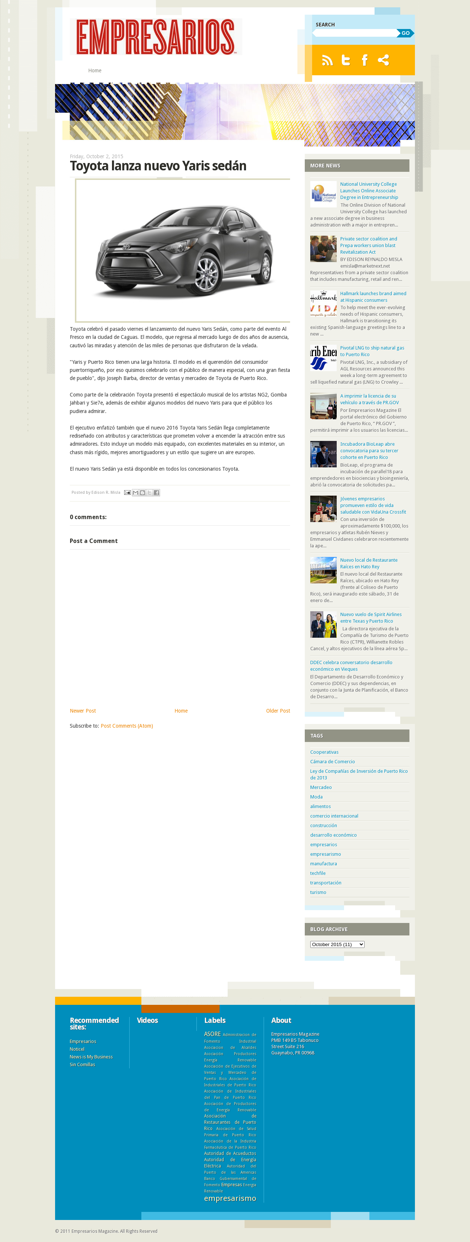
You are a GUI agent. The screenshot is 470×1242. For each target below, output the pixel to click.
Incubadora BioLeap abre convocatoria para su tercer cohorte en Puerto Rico (369, 450)
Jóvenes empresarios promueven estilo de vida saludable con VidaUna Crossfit (373, 505)
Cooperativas (324, 752)
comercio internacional (334, 816)
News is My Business (91, 1057)
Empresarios (83, 1041)
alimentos (320, 806)
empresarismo (325, 854)
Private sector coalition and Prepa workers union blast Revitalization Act (368, 245)
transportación (325, 883)
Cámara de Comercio (332, 761)
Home (94, 70)
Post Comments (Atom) (127, 726)
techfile (318, 873)
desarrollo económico (333, 835)
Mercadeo (321, 787)
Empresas (231, 1184)
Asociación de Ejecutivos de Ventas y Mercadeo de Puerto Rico (230, 1072)
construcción (323, 825)
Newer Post (83, 711)
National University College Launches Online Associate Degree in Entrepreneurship (369, 190)
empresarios (323, 844)
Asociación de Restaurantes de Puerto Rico (230, 1122)
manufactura (323, 863)
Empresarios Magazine (95, 1231)
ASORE (212, 1034)
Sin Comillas (82, 1064)
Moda (316, 797)
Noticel (77, 1049)
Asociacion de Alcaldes (230, 1047)
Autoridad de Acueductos (230, 1153)
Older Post (278, 711)
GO (406, 33)
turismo (318, 892)
